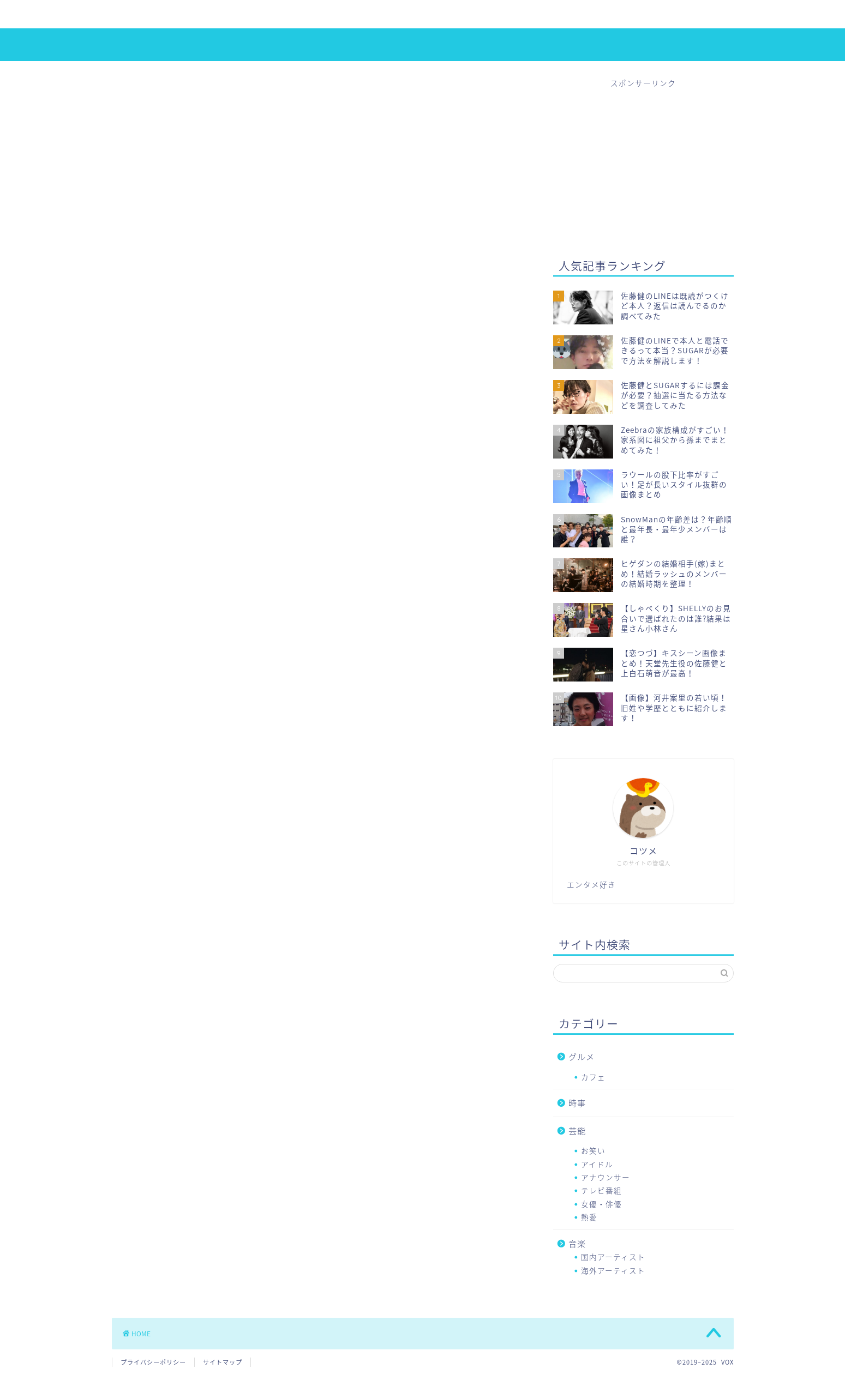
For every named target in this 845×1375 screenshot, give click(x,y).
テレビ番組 (601, 1190)
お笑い (593, 1150)
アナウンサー (605, 1177)
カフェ (593, 1076)
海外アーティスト (613, 1270)
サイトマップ (222, 1362)
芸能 (577, 1130)
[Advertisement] (643, 156)
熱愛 (313, 15)
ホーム (137, 15)
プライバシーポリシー (153, 1362)
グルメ (581, 1056)
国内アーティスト (613, 1256)
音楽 (400, 15)
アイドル (193, 15)
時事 (357, 15)
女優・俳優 (257, 15)
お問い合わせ (460, 15)
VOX (422, 44)
